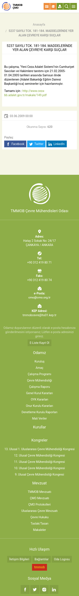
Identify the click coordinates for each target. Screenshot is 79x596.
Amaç (39, 367)
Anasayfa (39, 24)
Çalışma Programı (39, 374)
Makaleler (39, 530)
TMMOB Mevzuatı (39, 491)
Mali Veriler (39, 418)
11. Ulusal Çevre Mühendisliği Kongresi (39, 461)
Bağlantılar (42, 559)
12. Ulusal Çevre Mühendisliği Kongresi (39, 455)
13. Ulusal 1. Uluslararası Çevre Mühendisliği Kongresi (39, 449)
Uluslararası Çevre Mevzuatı (39, 511)
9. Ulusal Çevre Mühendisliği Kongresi (39, 474)
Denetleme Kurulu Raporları (40, 412)
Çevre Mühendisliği (39, 380)
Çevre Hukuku (39, 517)
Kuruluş (39, 361)
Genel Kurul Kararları (39, 393)
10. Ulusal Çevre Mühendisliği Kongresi (39, 468)
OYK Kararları (39, 399)
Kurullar (39, 427)
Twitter (36, 144)
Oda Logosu (62, 559)
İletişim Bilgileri (19, 559)
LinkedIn (56, 144)
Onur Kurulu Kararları (39, 405)
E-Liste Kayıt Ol (39, 342)
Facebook (15, 144)
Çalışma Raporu (39, 386)
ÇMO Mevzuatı (39, 498)
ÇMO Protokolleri (39, 504)
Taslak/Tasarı (39, 523)
